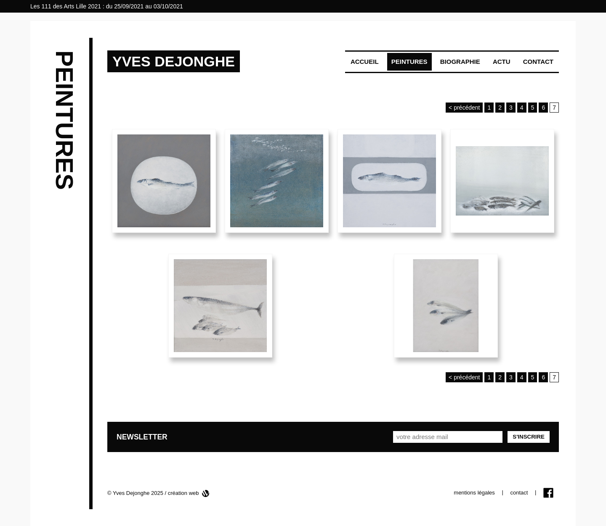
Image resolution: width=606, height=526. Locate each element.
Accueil (365, 61)
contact (519, 492)
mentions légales (474, 492)
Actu (501, 61)
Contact (538, 61)
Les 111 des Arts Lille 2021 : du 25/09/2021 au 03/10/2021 (106, 6)
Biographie (460, 61)
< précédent (464, 107)
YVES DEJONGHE (173, 61)
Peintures (409, 61)
